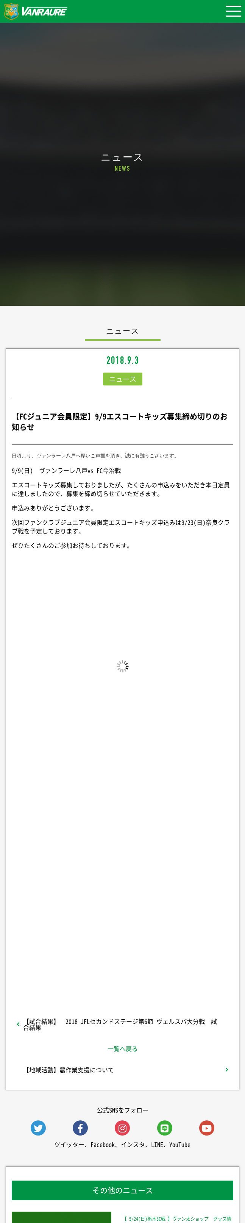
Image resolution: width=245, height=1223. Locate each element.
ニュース (122, 379)
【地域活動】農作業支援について (68, 1069)
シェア (123, 877)
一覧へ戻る (123, 1048)
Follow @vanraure (122, 941)
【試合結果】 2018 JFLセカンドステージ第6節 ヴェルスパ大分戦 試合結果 (120, 1024)
